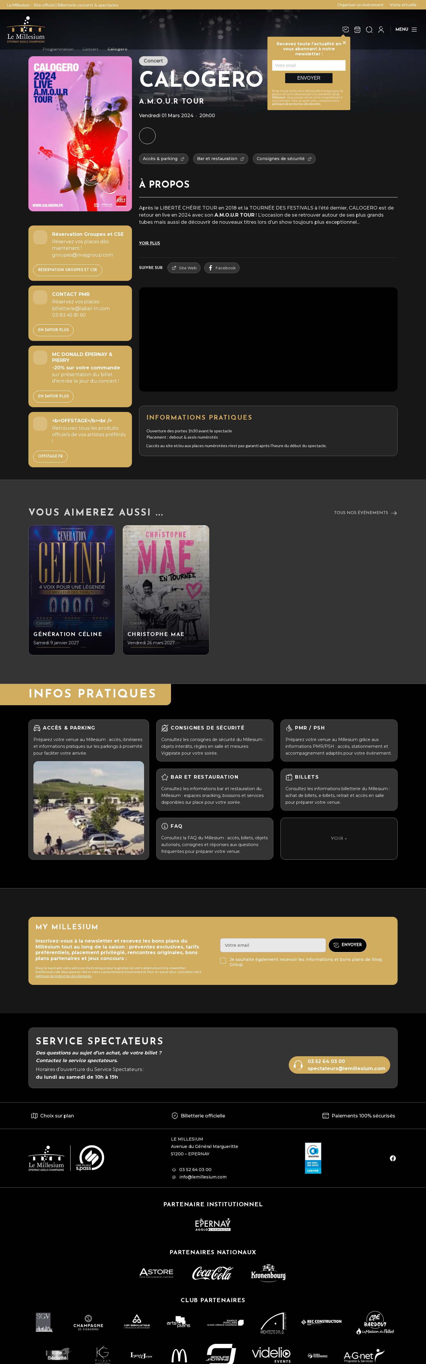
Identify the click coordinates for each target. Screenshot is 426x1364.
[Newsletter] (345, 29)
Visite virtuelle (403, 4)
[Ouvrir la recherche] (369, 29)
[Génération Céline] (72, 590)
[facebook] (393, 1158)
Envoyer (308, 77)
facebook (222, 267)
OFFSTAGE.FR (50, 456)
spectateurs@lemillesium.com (346, 1068)
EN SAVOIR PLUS (53, 330)
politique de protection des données (296, 104)
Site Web (184, 267)
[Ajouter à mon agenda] (147, 136)
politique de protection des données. (64, 976)
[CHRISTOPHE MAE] (166, 590)
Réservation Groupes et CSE (67, 270)
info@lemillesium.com (203, 1177)
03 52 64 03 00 (326, 1061)
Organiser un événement (360, 4)
